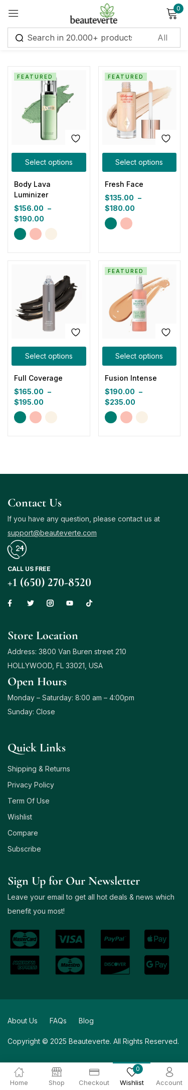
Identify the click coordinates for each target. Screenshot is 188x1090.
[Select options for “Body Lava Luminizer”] (49, 162)
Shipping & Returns (39, 768)
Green (20, 234)
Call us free (29, 569)
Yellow (51, 234)
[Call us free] (17, 549)
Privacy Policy (31, 784)
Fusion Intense (131, 378)
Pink (36, 234)
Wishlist (20, 816)
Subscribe (24, 849)
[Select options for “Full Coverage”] (49, 356)
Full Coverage (38, 378)
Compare (23, 833)
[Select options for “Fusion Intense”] (139, 356)
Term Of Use (29, 800)
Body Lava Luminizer (32, 189)
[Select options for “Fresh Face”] (139, 162)
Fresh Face (124, 184)
